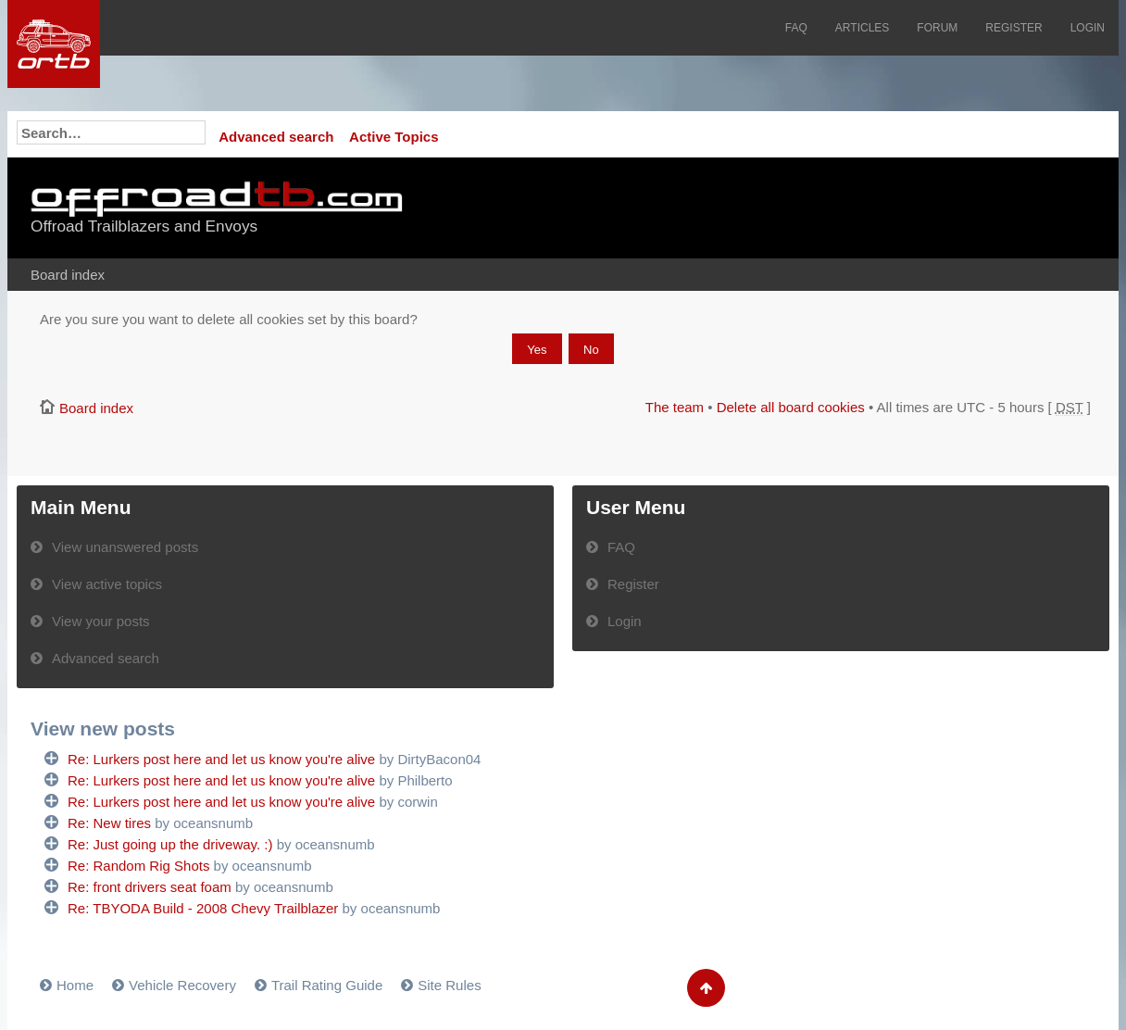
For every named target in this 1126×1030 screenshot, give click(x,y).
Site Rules (449, 985)
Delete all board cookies (791, 407)
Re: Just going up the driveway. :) (170, 844)
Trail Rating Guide (326, 985)
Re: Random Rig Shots (138, 865)
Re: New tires (109, 823)
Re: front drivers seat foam (149, 887)
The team (674, 407)
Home (75, 985)
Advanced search (276, 136)
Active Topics (393, 136)
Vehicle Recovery (182, 985)
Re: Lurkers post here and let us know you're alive (221, 759)
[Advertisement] (865, 208)
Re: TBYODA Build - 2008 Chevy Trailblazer (203, 908)
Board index (68, 275)
